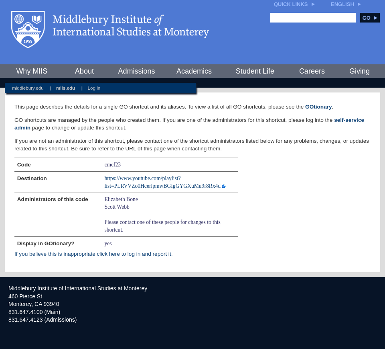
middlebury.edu (28, 87)
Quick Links (291, 4)
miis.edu (65, 87)
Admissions (136, 71)
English (342, 4)
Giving (359, 71)
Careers (312, 71)
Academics (194, 71)
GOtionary (318, 107)
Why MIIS (31, 71)
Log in (94, 87)
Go (370, 18)
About (84, 71)
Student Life (255, 71)
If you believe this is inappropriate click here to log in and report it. (93, 254)
